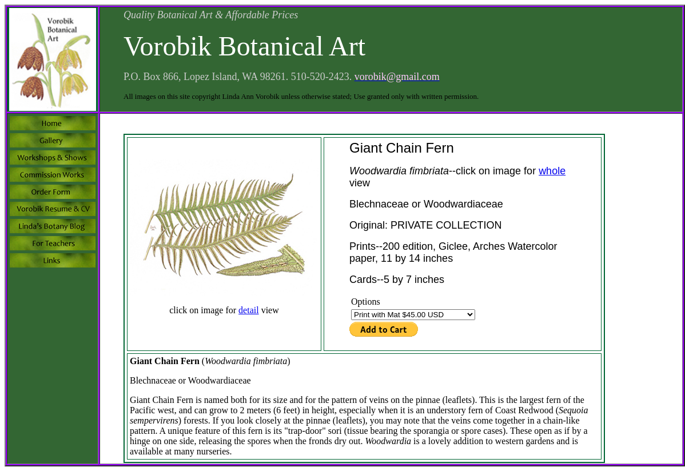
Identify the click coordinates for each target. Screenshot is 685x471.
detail (248, 310)
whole (552, 171)
